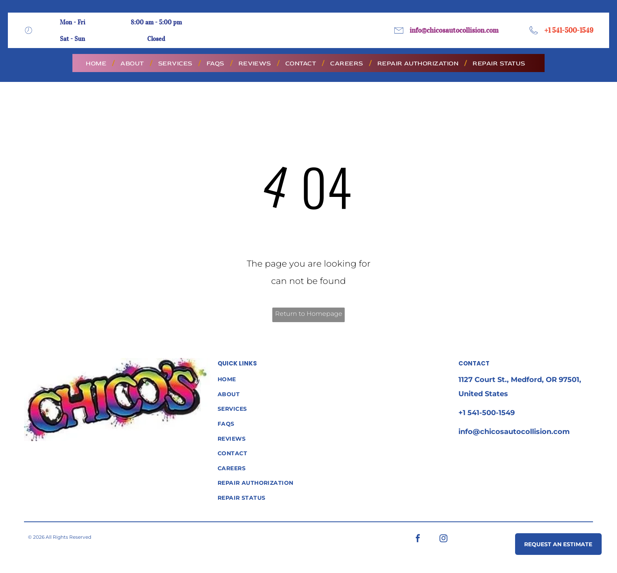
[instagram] (443, 539)
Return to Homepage (308, 313)
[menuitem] (97, 63)
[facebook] (418, 539)
